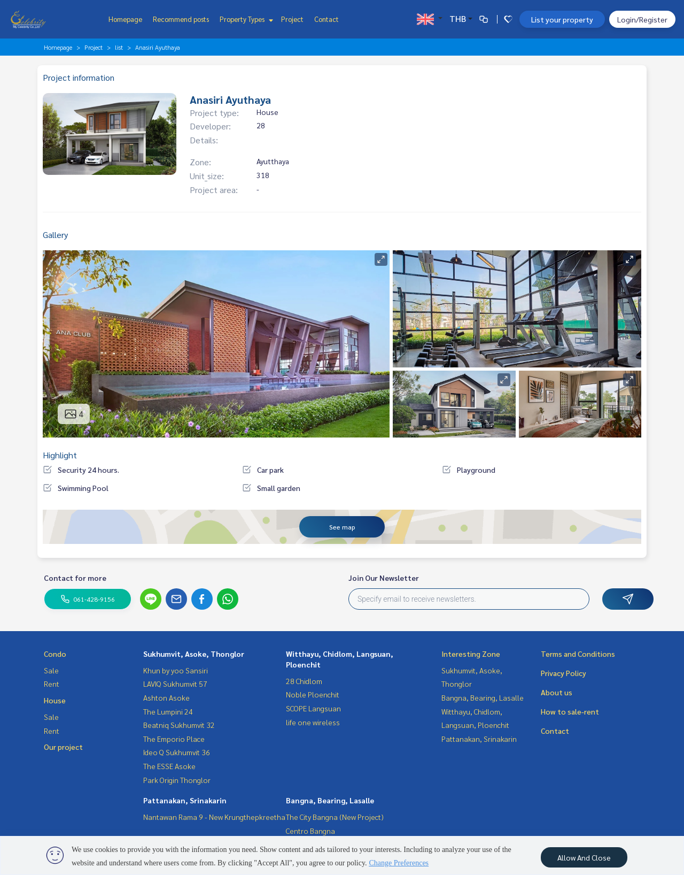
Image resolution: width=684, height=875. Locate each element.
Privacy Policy (563, 673)
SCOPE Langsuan (313, 708)
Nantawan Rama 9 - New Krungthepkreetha (214, 817)
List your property (562, 19)
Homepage (125, 19)
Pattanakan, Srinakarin (185, 800)
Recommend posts (181, 19)
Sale (51, 670)
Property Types (245, 19)
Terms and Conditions (578, 653)
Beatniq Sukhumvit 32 (179, 725)
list (119, 47)
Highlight (60, 454)
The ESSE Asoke (169, 766)
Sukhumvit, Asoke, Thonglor (193, 653)
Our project (63, 746)
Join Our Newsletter (383, 577)
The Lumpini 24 (168, 711)
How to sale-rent (570, 711)
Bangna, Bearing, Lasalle (330, 800)
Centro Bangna (310, 830)
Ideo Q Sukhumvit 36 (176, 752)
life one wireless (313, 722)
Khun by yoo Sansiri (175, 670)
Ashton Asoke (166, 697)
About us (556, 692)
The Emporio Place (174, 738)
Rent (51, 683)
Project (292, 19)
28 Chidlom (304, 681)
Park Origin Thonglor (177, 780)
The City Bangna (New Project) (335, 817)
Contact (326, 19)
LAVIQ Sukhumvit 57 (175, 683)
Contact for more (75, 577)
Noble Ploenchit (312, 694)
